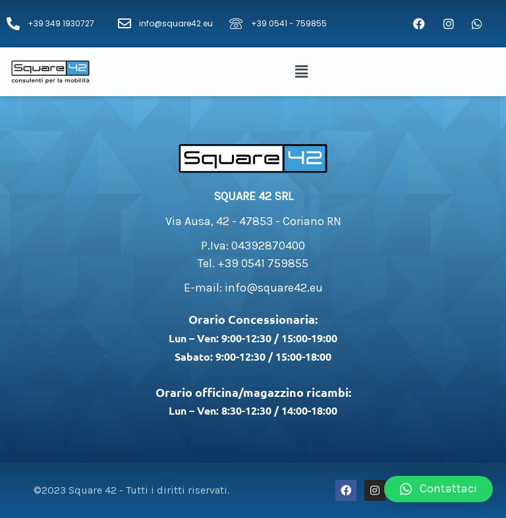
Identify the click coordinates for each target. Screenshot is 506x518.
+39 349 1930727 (61, 23)
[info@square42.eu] (124, 23)
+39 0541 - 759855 (289, 23)
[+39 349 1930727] (13, 23)
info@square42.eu (176, 23)
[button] (304, 71)
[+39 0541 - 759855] (235, 23)
